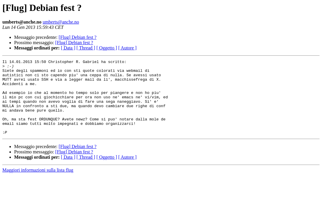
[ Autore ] (127, 47)
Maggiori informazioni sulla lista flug (37, 185)
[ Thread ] (86, 47)
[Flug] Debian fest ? (77, 37)
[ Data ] (68, 47)
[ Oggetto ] (106, 47)
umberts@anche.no (61, 21)
